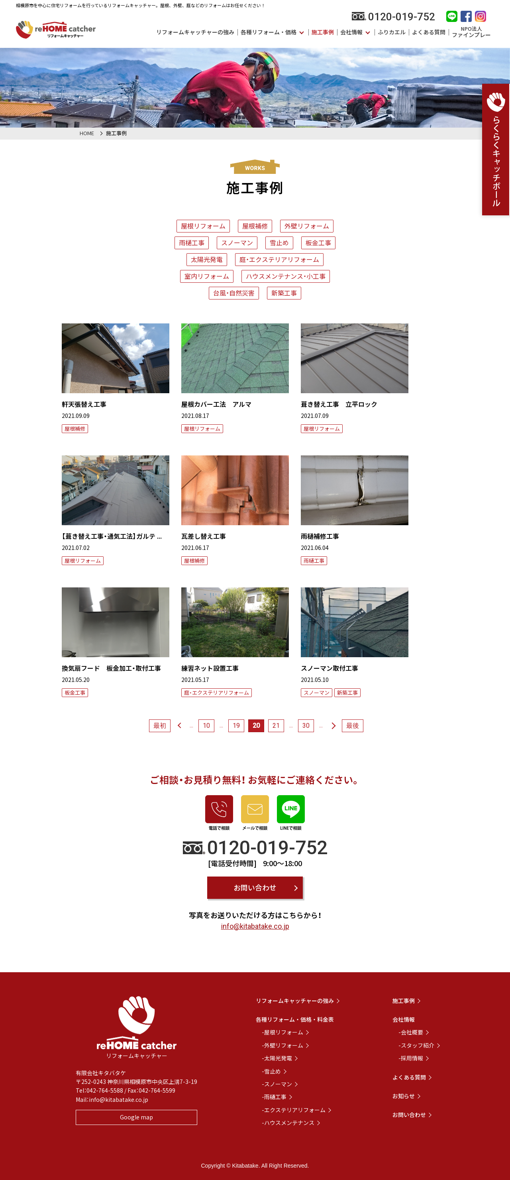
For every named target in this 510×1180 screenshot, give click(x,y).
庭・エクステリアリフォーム (279, 259)
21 (276, 725)
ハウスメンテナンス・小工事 (286, 276)
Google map (136, 1117)
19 (236, 725)
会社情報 (351, 32)
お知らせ (403, 1096)
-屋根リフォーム (282, 1032)
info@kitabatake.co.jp (255, 926)
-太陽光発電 (277, 1058)
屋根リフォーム (203, 225)
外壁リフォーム (306, 225)
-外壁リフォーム (282, 1045)
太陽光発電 (207, 259)
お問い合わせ (255, 887)
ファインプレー (471, 32)
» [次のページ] (334, 725)
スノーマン (237, 242)
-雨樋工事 (274, 1097)
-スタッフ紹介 (416, 1045)
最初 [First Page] (159, 725)
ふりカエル (392, 32)
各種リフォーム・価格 (268, 32)
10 (206, 725)
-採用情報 (410, 1058)
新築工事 (284, 292)
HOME (87, 133)
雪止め (279, 242)
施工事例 (323, 32)
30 (306, 725)
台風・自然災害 (234, 292)
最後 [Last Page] (352, 725)
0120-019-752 (393, 17)
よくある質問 (428, 32)
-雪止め (271, 1071)
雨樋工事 (191, 242)
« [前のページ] (178, 725)
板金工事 (318, 242)
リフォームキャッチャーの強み (195, 32)
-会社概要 (410, 1032)
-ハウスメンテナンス (288, 1123)
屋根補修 (255, 225)
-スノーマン (277, 1084)
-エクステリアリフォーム (294, 1110)
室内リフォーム (206, 276)
